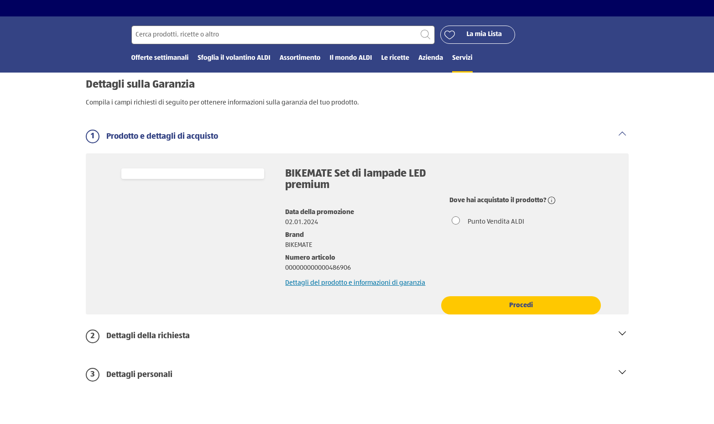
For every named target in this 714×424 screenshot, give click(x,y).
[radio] (521, 221)
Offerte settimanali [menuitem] (160, 58)
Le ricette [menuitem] (395, 58)
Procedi (521, 305)
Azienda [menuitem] (430, 58)
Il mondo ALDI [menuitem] (350, 58)
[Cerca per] (283, 35)
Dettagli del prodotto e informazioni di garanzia (355, 282)
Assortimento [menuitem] (300, 58)
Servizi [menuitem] (462, 58)
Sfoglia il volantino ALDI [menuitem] (234, 58)
